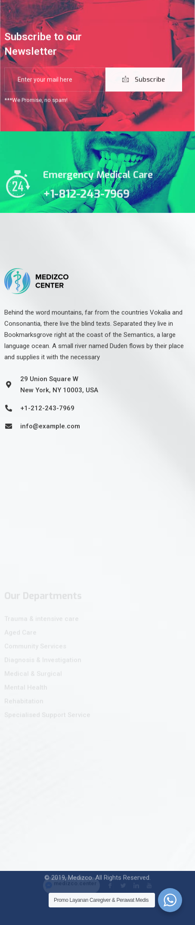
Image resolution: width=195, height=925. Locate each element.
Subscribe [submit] (143, 80)
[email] (54, 81)
